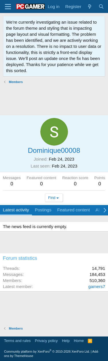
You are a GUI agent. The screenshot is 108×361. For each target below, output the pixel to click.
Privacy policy (46, 341)
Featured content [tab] (73, 209)
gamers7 (96, 286)
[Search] (101, 6)
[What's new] (89, 6)
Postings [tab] (43, 209)
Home (79, 341)
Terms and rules (17, 341)
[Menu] (8, 6)
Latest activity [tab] (16, 209)
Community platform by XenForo (47, 351)
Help (66, 341)
